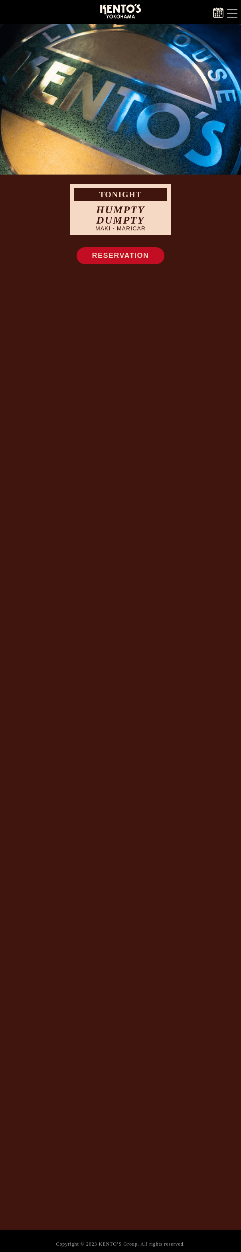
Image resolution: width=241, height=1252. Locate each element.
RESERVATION (120, 255)
